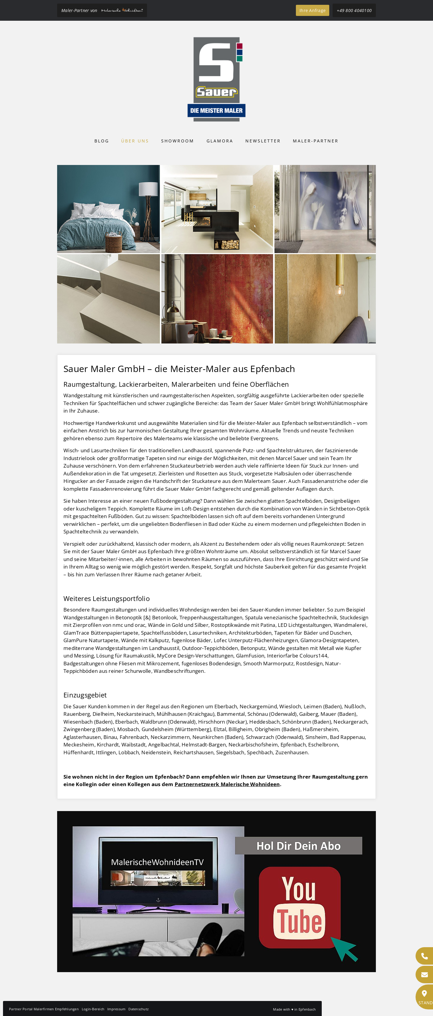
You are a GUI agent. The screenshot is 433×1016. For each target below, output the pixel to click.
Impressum (116, 1009)
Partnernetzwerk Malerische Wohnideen (227, 784)
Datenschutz (138, 1009)
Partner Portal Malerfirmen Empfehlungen (44, 1009)
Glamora (220, 141)
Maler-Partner (316, 141)
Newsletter (263, 141)
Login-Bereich (93, 1009)
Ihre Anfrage (312, 10)
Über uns (135, 141)
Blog (101, 141)
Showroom (177, 141)
